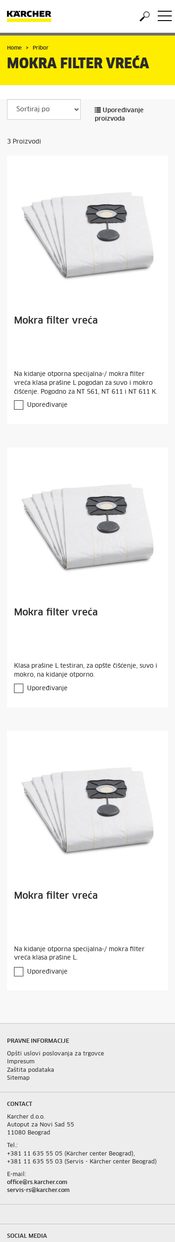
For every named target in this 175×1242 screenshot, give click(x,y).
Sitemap (18, 1078)
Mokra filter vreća (56, 320)
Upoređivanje (47, 405)
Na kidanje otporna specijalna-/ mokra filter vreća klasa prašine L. (79, 953)
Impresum (21, 1062)
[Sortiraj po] (44, 109)
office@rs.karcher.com (37, 1182)
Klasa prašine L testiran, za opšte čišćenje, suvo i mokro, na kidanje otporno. (85, 670)
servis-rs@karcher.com (38, 1190)
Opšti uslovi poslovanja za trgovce (55, 1054)
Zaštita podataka (30, 1070)
